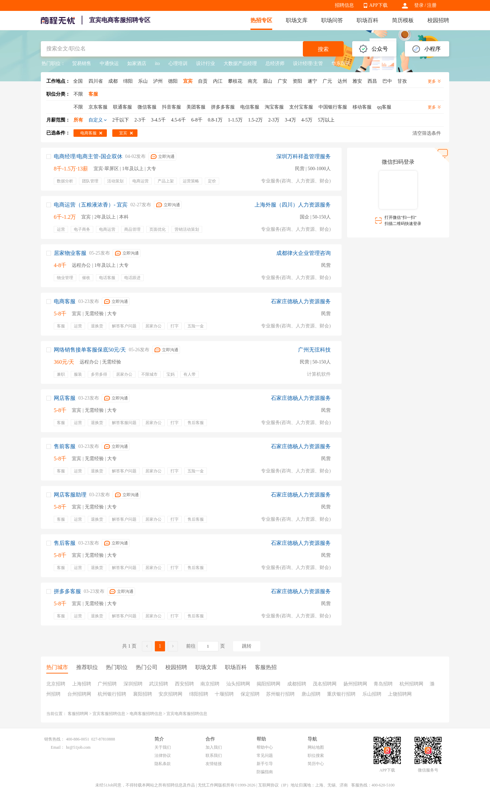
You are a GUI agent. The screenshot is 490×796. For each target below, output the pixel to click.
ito (157, 63)
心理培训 (177, 63)
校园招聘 (438, 20)
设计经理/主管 (308, 63)
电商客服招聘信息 (146, 713)
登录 (419, 5)
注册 (432, 5)
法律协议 (162, 755)
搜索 (323, 49)
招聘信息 (344, 5)
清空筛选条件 (426, 133)
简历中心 (316, 763)
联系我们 (214, 755)
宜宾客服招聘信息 (109, 713)
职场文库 (297, 20)
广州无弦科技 (314, 350)
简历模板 (403, 20)
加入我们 (214, 747)
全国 (78, 81)
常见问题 (265, 755)
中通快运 (109, 63)
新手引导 (265, 763)
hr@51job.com (78, 747)
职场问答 (332, 20)
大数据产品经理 (240, 63)
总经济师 (274, 63)
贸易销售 (81, 63)
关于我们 (162, 747)
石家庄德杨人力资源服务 (301, 301)
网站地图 (316, 747)
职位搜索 (316, 755)
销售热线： (54, 739)
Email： (58, 747)
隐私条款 (162, 763)
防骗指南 (265, 771)
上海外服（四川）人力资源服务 (293, 205)
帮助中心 (265, 747)
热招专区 (261, 20)
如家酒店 (136, 63)
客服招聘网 (78, 713)
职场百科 (367, 20)
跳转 (246, 646)
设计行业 (205, 63)
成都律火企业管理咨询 (303, 253)
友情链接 (214, 763)
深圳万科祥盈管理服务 (303, 156)
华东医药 (340, 63)
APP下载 (378, 5)
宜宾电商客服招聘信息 (186, 713)
